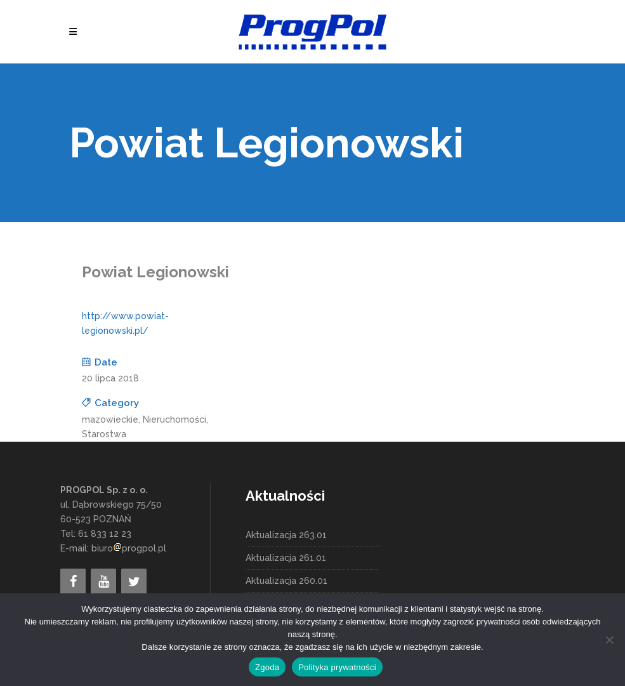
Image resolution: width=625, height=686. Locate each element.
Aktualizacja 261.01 (286, 558)
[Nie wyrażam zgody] (609, 639)
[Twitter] (134, 582)
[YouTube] (103, 582)
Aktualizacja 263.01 (286, 535)
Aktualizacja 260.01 (286, 581)
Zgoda (267, 667)
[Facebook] (73, 582)
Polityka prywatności (337, 667)
